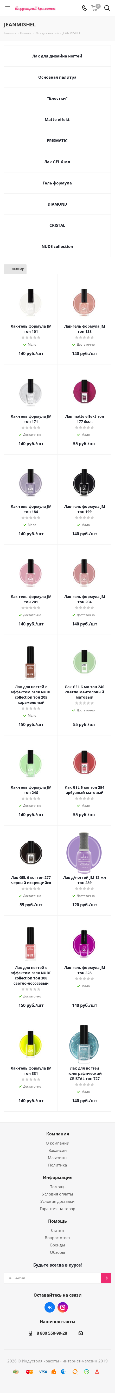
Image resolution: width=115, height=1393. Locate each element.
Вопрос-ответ (57, 1237)
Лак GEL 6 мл (57, 161)
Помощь (57, 1186)
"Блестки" (57, 98)
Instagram (63, 1307)
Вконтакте (49, 1307)
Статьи (57, 1230)
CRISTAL (57, 225)
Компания (57, 1134)
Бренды (57, 1244)
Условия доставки (57, 1201)
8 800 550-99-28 (52, 1333)
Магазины (57, 1157)
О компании (57, 1143)
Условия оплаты (57, 1194)
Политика (57, 1165)
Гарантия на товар (57, 1208)
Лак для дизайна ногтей (57, 56)
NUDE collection (57, 246)
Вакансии (57, 1150)
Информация (57, 1177)
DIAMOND (57, 204)
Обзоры (57, 1252)
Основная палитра (57, 77)
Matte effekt (57, 119)
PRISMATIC (57, 140)
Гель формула (57, 182)
